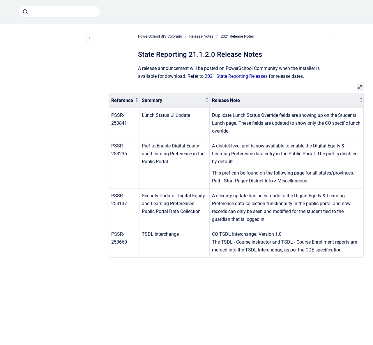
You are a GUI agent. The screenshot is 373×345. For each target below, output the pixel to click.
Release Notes (201, 36)
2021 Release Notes (237, 36)
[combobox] (59, 11)
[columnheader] (124, 100)
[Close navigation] (89, 37)
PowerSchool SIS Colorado (160, 36)
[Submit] (25, 11)
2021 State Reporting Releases (236, 76)
